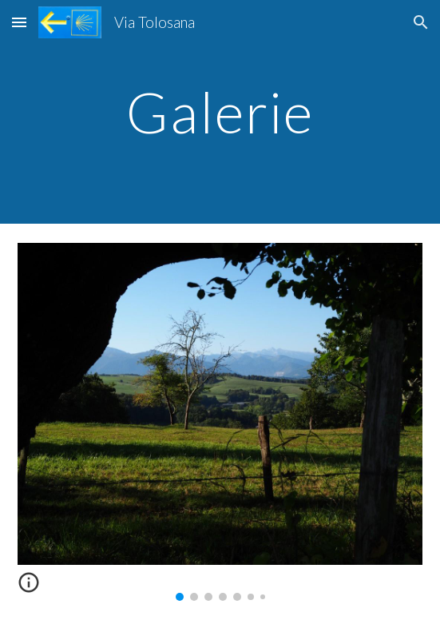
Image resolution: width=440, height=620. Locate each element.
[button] (19, 22)
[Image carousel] (220, 422)
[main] (220, 112)
